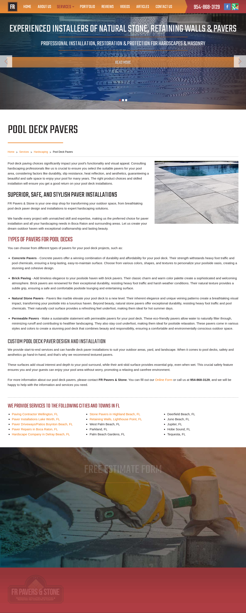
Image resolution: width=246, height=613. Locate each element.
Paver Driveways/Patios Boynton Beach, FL (42, 424)
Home (27, 7)
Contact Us (164, 7)
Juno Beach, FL (178, 419)
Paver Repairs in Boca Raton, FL (35, 429)
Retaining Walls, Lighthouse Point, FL (116, 419)
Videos (125, 7)
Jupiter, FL (174, 424)
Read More (123, 62)
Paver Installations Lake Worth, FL (36, 419)
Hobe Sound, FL (178, 429)
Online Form (163, 380)
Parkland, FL (98, 429)
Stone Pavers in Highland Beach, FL (115, 414)
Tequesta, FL (176, 434)
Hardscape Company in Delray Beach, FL (41, 434)
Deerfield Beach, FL (181, 414)
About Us (44, 7)
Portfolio (87, 7)
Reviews (108, 7)
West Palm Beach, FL (105, 424)
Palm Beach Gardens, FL (107, 434)
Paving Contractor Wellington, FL (35, 414)
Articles (142, 7)
